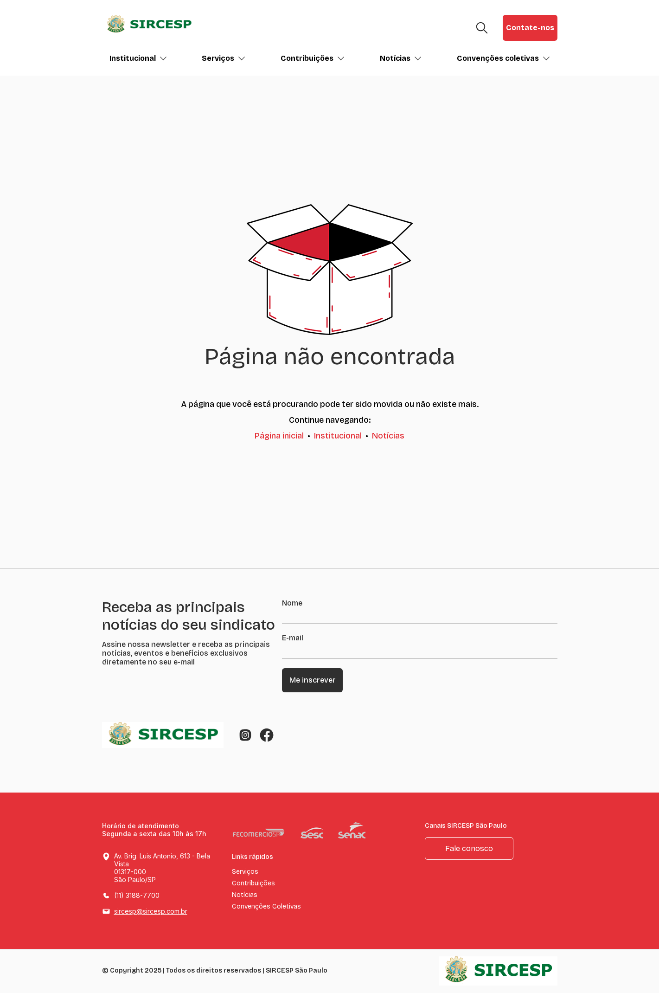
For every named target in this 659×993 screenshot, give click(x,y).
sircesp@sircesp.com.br (150, 911)
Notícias (401, 58)
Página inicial (279, 436)
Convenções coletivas (503, 58)
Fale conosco (469, 848)
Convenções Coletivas (266, 906)
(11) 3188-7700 (137, 895)
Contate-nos (530, 27)
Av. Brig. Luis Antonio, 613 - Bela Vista (162, 868)
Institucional (138, 58)
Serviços (223, 58)
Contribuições (313, 58)
